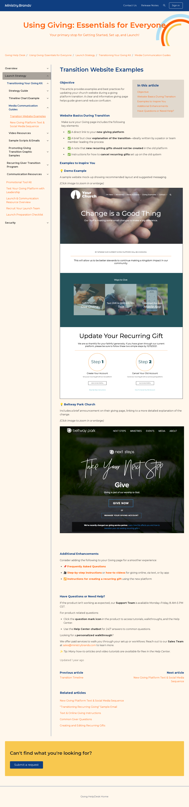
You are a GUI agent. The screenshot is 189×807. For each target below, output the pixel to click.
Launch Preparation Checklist (24, 214)
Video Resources (20, 133)
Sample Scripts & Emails (24, 140)
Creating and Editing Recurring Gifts (82, 725)
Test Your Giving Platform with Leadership (25, 190)
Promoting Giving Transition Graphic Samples (20, 152)
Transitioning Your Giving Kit (115, 55)
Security (10, 222)
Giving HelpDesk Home (94, 796)
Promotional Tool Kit (19, 182)
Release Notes (149, 5)
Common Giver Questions (76, 719)
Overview (11, 68)
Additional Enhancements (152, 106)
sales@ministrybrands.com (79, 645)
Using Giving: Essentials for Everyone (50, 55)
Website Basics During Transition (156, 96)
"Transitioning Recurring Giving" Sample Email (88, 706)
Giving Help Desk (15, 55)
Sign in (176, 5)
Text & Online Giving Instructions (80, 713)
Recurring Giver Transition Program (23, 165)
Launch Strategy (85, 55)
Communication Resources (24, 174)
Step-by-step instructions (84, 572)
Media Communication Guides (152, 55)
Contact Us (129, 5)
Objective (143, 91)
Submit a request (26, 765)
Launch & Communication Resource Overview (22, 200)
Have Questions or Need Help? (155, 110)
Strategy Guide (18, 90)
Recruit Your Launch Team (23, 208)
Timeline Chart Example (24, 98)
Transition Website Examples (28, 116)
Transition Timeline (71, 677)
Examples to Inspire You (151, 101)
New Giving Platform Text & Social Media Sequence (92, 700)
